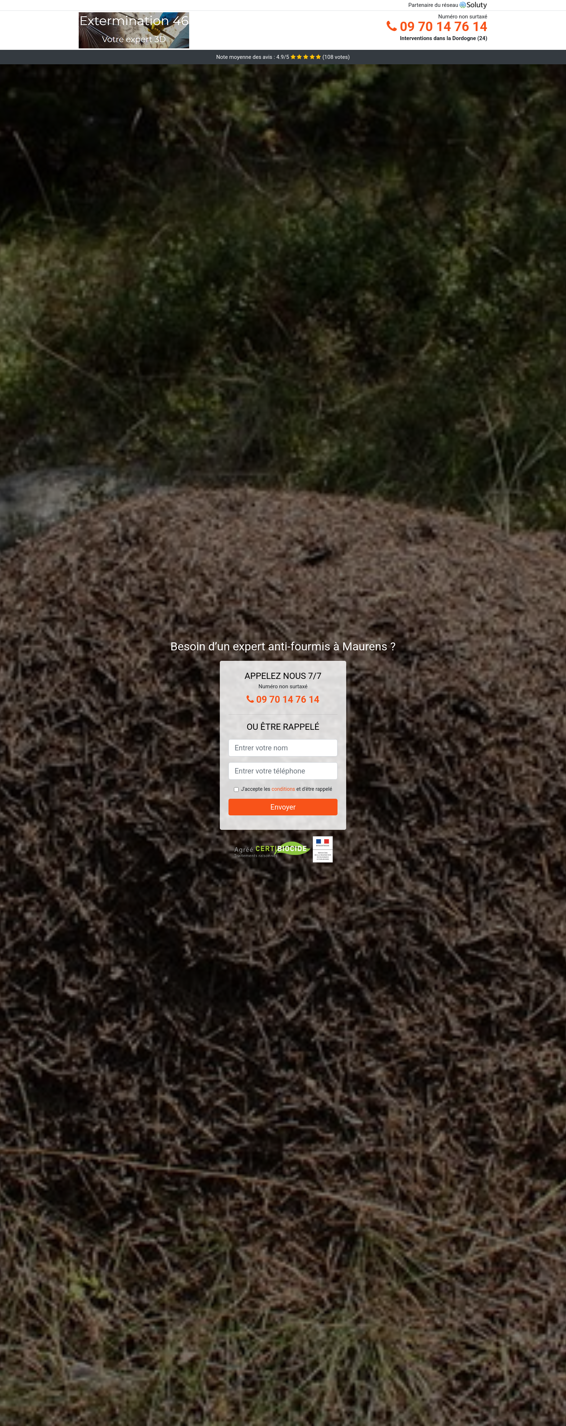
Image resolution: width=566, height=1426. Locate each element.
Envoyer (283, 807)
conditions (283, 789)
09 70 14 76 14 (437, 26)
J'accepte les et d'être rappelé (286, 789)
